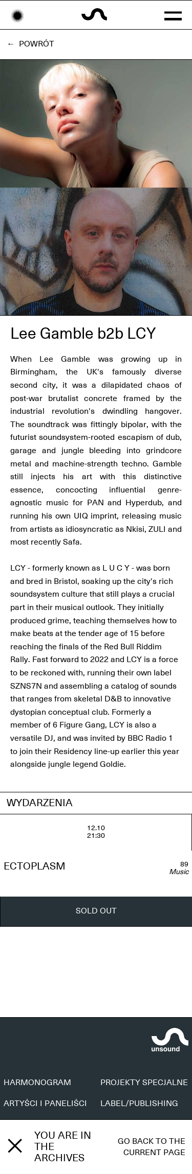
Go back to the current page (151, 1147)
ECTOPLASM (35, 866)
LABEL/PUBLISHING (139, 1103)
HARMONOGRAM (37, 1082)
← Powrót (30, 44)
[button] (173, 15)
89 (184, 864)
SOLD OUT (96, 911)
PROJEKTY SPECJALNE (144, 1082)
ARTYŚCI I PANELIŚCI (45, 1103)
